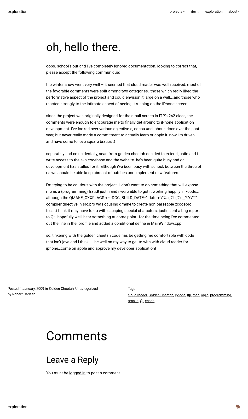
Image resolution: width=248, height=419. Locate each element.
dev (193, 11)
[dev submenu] (198, 12)
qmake (133, 301)
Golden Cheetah (61, 288)
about (232, 11)
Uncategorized (86, 288)
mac (196, 295)
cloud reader (137, 295)
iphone (180, 295)
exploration (17, 11)
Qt (142, 301)
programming (220, 295)
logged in (77, 373)
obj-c (205, 295)
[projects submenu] (184, 12)
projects (176, 11)
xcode (150, 301)
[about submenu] (239, 12)
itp (189, 295)
